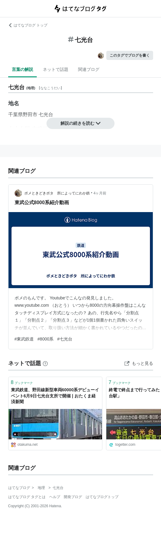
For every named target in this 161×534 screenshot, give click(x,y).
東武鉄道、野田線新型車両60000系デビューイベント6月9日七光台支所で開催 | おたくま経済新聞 (55, 395)
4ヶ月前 (100, 193)
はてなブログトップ (102, 497)
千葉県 (15, 114)
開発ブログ (73, 497)
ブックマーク (22, 382)
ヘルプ (54, 497)
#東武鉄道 (24, 339)
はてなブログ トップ (27, 25)
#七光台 (64, 339)
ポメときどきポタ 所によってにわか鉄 (57, 193)
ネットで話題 (55, 69)
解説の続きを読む (80, 123)
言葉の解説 (22, 69)
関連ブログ (88, 69)
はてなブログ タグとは (27, 497)
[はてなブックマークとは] (45, 363)
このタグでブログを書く (130, 55)
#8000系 (45, 339)
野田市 (30, 114)
